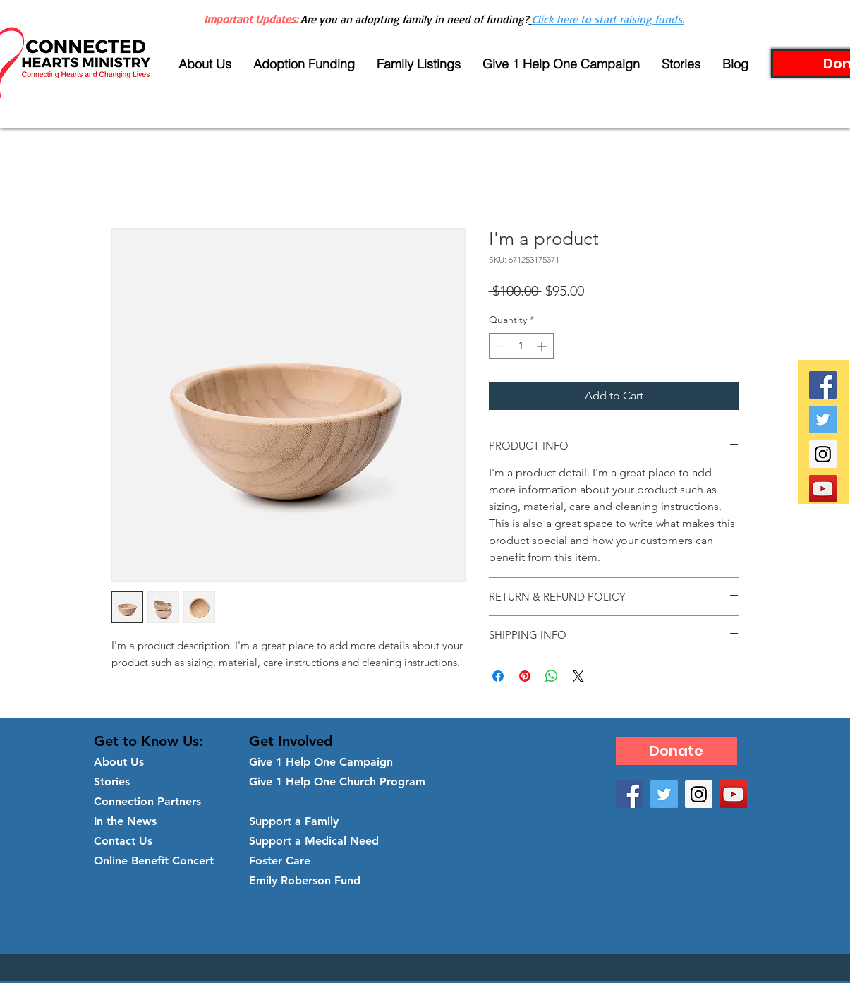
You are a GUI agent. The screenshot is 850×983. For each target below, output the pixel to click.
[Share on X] (578, 676)
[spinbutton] (521, 346)
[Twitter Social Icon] (823, 419)
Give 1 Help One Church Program (337, 781)
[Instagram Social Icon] (823, 454)
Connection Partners (147, 801)
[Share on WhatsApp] (551, 676)
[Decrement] (500, 346)
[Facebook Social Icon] (823, 385)
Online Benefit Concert (154, 860)
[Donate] (676, 751)
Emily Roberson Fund (304, 880)
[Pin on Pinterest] (524, 676)
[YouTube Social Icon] (823, 488)
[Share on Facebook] (498, 676)
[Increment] (543, 346)
